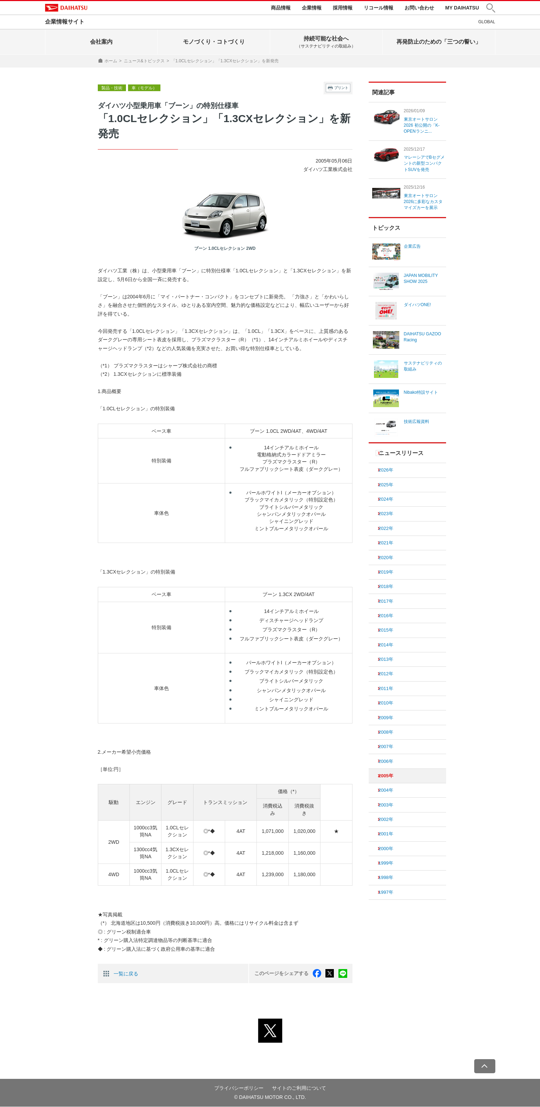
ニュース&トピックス (144, 61)
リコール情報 (378, 8)
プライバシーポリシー (238, 1088)
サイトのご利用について (299, 1088)
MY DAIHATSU (462, 8)
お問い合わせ (419, 8)
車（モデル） (144, 88)
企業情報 (312, 8)
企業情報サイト (64, 22)
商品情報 (281, 8)
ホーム (110, 61)
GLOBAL (486, 22)
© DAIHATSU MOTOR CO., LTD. (270, 1097)
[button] (490, 8)
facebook (317, 974)
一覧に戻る (126, 974)
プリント (341, 88)
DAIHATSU (68, 8)
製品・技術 (111, 88)
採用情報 (342, 8)
